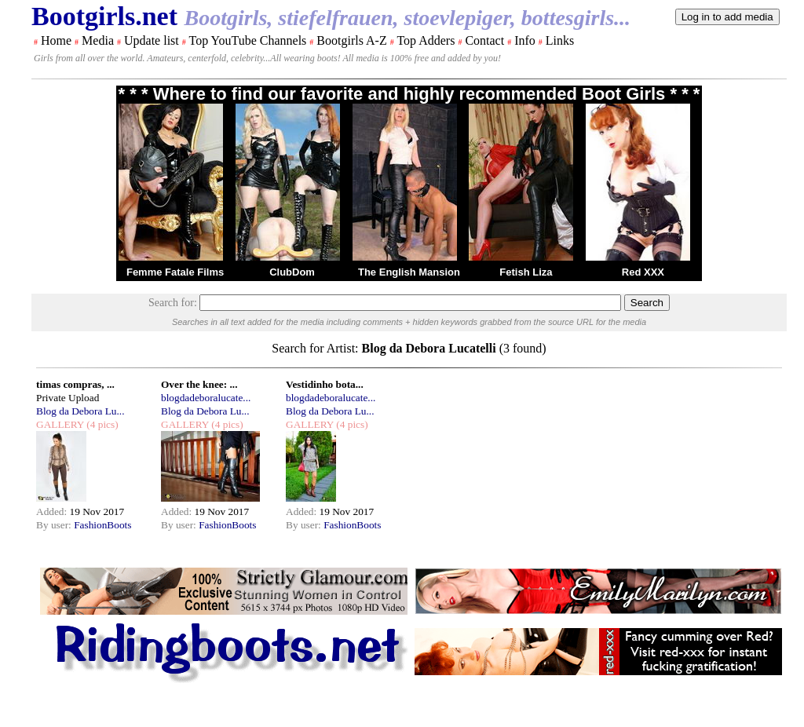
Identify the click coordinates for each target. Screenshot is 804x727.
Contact (484, 40)
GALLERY (60, 424)
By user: (55, 525)
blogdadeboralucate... (205, 398)
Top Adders (426, 40)
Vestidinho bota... (325, 384)
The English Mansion (409, 272)
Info (524, 40)
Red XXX (643, 272)
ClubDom (292, 272)
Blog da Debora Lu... (80, 411)
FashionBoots (102, 525)
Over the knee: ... (199, 384)
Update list (151, 40)
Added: (53, 511)
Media (98, 40)
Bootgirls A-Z (351, 40)
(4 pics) (101, 424)
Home (56, 40)
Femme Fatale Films (175, 272)
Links (560, 40)
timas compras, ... (75, 384)
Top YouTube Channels (247, 40)
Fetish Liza (525, 272)
